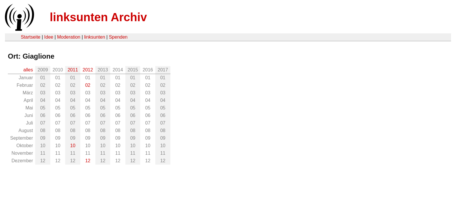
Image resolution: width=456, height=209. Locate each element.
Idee (48, 37)
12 (87, 160)
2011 (72, 69)
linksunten (94, 37)
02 (87, 85)
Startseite (30, 37)
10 (72, 145)
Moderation (68, 37)
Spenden (118, 37)
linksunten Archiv (98, 17)
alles (28, 69)
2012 (88, 69)
